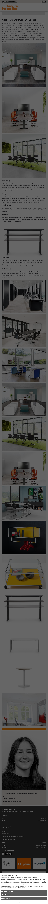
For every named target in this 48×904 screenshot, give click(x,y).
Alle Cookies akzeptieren (7, 891)
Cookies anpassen (5, 898)
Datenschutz (27, 901)
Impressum (20, 901)
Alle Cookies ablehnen (6, 894)
